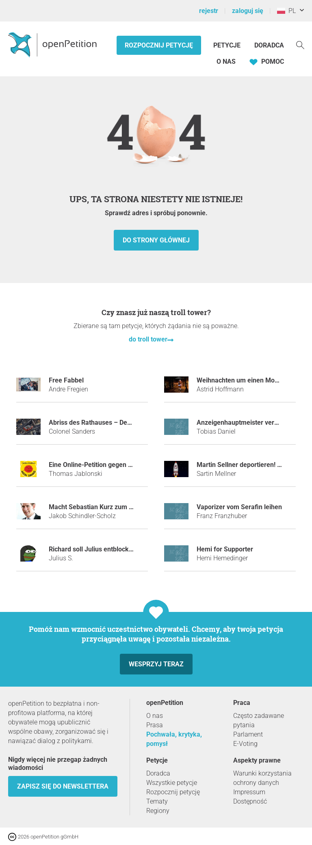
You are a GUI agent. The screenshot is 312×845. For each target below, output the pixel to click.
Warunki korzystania (262, 773)
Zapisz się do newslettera (62, 786)
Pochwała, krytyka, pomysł (174, 739)
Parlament (248, 734)
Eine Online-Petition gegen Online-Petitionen (114, 465)
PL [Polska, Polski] (286, 11)
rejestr (208, 11)
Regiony (157, 811)
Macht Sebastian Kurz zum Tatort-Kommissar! (116, 507)
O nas (226, 61)
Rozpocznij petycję (159, 45)
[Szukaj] (300, 44)
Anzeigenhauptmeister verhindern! (247, 422)
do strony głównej (156, 240)
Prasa (154, 725)
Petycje (227, 45)
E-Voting (245, 744)
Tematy (157, 801)
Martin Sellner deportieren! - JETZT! (249, 465)
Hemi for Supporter (225, 549)
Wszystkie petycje (171, 783)
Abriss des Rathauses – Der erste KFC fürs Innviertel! (126, 422)
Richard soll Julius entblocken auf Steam (108, 549)
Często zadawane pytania (258, 720)
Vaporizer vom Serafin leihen (239, 507)
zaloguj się (247, 11)
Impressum (249, 792)
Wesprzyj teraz (156, 664)
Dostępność (250, 801)
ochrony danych (256, 783)
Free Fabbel (66, 380)
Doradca (269, 45)
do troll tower (148, 339)
